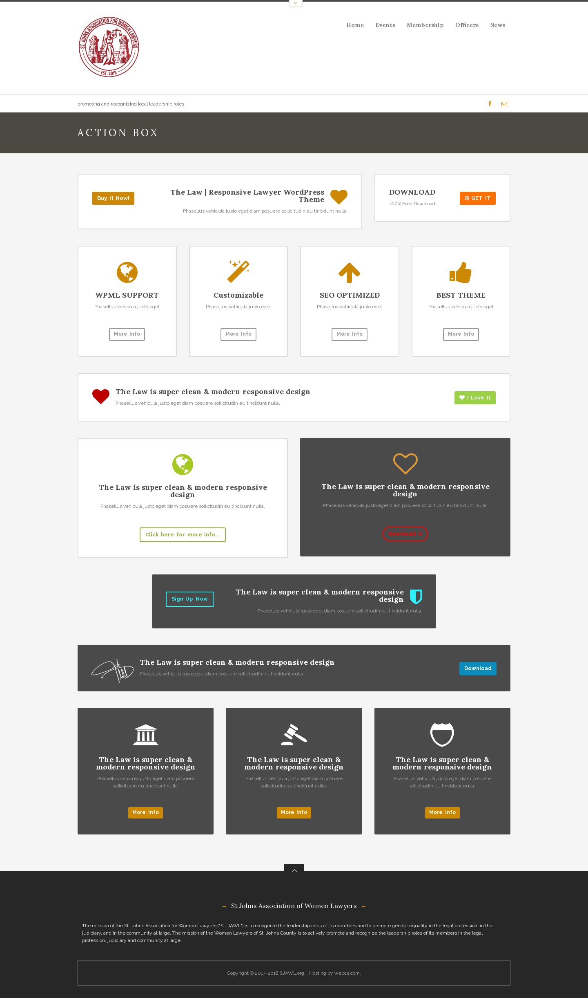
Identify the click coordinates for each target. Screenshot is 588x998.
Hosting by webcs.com (334, 973)
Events (382, 26)
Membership (425, 25)
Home (355, 25)
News (497, 25)
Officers (467, 25)
